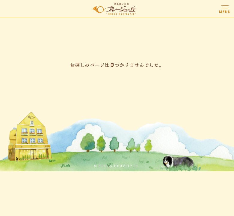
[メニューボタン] (225, 9)
